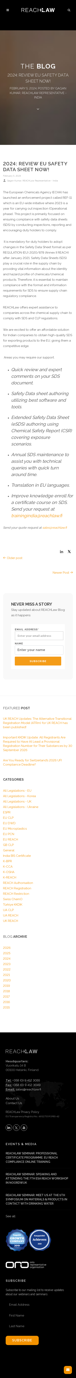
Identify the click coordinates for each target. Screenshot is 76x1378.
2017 (6, 996)
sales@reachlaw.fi (28, 1089)
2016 (6, 1002)
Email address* (39, 634)
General (8, 850)
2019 (6, 986)
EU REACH (10, 839)
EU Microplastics (15, 828)
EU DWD (9, 823)
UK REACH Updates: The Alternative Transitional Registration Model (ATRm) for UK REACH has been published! (37, 723)
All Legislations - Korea (19, 796)
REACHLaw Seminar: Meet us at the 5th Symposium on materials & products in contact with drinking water (36, 1199)
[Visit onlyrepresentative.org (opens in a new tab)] (26, 1259)
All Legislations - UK (17, 801)
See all (10, 1216)
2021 (6, 975)
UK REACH (10, 921)
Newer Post (63, 572)
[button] (69, 9)
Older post (12, 558)
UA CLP (8, 910)
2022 (7, 969)
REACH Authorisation (18, 883)
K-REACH (9, 877)
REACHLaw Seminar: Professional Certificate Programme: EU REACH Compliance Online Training (32, 1157)
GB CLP (8, 845)
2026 (7, 948)
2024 (7, 958)
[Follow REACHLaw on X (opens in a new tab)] (16, 1127)
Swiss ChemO (12, 899)
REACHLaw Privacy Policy (22, 1112)
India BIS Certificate (17, 856)
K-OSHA (8, 872)
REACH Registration (17, 888)
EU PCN (8, 834)
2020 (7, 980)
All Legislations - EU (17, 790)
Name (39, 648)
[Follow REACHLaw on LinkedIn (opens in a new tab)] (9, 1127)
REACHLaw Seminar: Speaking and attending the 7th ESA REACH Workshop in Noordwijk (37, 1178)
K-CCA (8, 866)
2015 (6, 1007)
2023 (7, 964)
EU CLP (8, 818)
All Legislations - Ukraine (20, 807)
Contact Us (14, 1103)
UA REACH (10, 915)
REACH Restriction (16, 894)
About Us (12, 1098)
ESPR (7, 812)
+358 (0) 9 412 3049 (27, 1085)
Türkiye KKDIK (12, 904)
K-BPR (7, 861)
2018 (6, 991)
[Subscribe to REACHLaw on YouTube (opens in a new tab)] (24, 1127)
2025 (6, 953)
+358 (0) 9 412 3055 (26, 1080)
